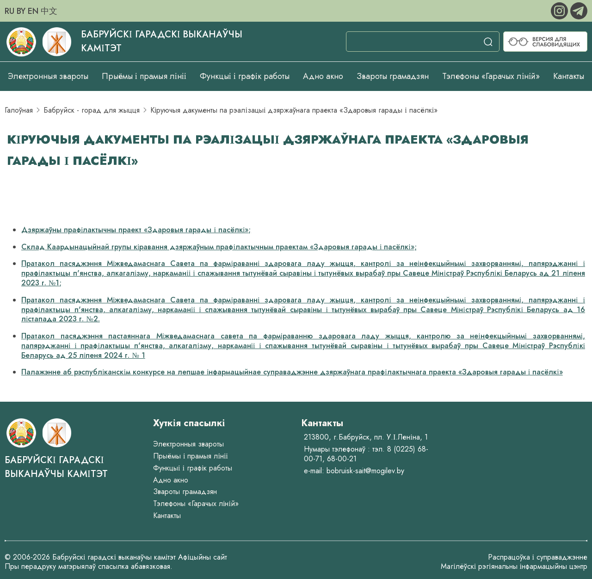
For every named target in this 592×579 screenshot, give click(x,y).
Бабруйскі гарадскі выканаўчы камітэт (56, 467)
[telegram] (578, 10)
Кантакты (568, 76)
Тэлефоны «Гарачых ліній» (491, 76)
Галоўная (19, 110)
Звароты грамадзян (393, 76)
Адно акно (323, 76)
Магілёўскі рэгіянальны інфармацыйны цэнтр (514, 566)
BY (21, 11)
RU (9, 11)
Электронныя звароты (48, 76)
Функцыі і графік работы (245, 76)
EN (33, 11)
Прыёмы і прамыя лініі (144, 76)
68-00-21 (342, 458)
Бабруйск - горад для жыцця (91, 110)
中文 (49, 11)
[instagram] (560, 10)
